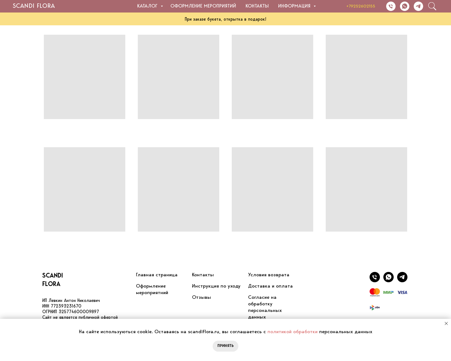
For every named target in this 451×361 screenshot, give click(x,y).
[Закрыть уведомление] (446, 323)
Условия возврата (268, 275)
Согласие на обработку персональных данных (265, 307)
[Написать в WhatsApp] (404, 6)
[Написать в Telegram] (418, 6)
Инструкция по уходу (216, 286)
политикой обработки (292, 331)
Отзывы (201, 297)
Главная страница (157, 275)
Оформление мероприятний (152, 289)
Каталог (148, 6)
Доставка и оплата (270, 286)
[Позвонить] (391, 6)
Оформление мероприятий (203, 6)
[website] (432, 6)
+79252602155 (360, 6)
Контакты (257, 6)
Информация (295, 6)
